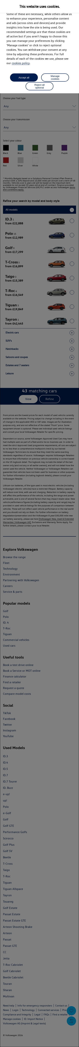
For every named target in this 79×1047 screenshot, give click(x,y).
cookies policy (20, 63)
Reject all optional (39, 86)
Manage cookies (55, 77)
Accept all (24, 77)
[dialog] (39, 523)
